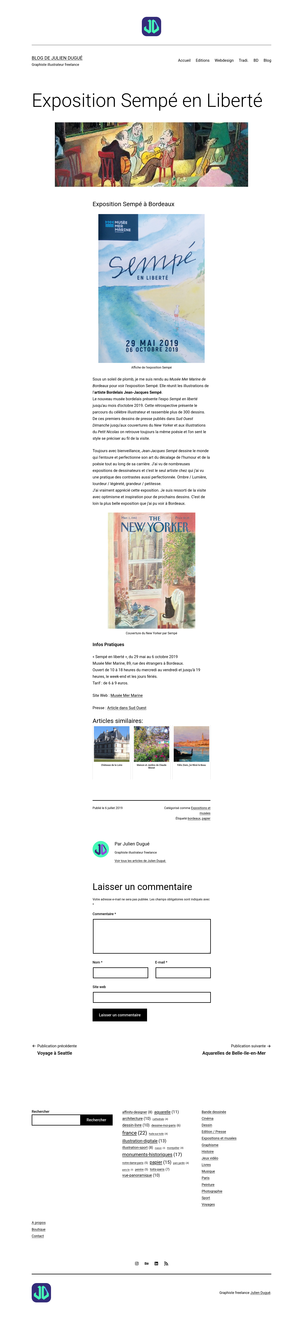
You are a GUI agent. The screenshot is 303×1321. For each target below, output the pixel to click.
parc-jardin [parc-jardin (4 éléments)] (181, 1163)
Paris (205, 1178)
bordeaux (194, 818)
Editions (203, 60)
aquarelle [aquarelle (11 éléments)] (166, 1112)
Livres (206, 1165)
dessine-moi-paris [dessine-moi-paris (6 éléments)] (166, 1125)
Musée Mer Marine (127, 695)
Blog (267, 60)
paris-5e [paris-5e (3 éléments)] (127, 1170)
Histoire (208, 1152)
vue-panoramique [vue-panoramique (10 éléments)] (141, 1175)
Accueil (184, 60)
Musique (208, 1171)
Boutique (38, 1229)
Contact (38, 1236)
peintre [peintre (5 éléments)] (141, 1169)
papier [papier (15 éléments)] (160, 1162)
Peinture (208, 1185)
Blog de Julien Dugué (57, 58)
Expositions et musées (219, 1138)
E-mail (161, 962)
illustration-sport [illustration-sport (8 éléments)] (137, 1148)
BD (256, 60)
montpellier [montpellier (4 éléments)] (175, 1148)
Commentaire (104, 914)
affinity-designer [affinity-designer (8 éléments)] (137, 1112)
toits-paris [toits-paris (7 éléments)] (160, 1169)
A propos (39, 1223)
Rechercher (40, 1111)
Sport (206, 1198)
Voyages (208, 1204)
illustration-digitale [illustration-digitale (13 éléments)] (144, 1141)
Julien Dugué (260, 1293)
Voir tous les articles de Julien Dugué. (140, 861)
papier (206, 818)
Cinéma (207, 1118)
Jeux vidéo (210, 1158)
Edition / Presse (214, 1132)
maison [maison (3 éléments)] (160, 1148)
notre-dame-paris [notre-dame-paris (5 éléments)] (135, 1163)
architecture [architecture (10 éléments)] (136, 1118)
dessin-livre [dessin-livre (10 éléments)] (136, 1125)
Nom (97, 962)
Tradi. (244, 60)
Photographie (212, 1191)
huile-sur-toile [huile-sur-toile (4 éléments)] (158, 1134)
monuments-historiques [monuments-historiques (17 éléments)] (152, 1154)
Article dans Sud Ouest (126, 708)
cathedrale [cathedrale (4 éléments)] (160, 1119)
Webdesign (224, 60)
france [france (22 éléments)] (134, 1133)
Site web (99, 987)
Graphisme (210, 1145)
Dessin (207, 1125)
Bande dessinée (214, 1112)
